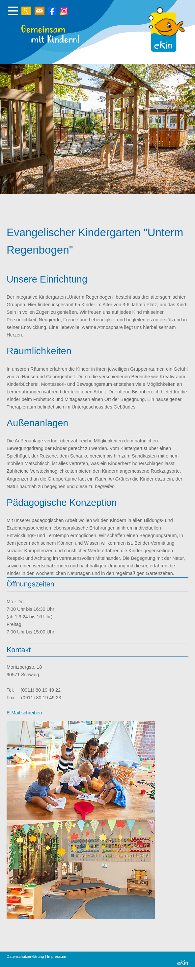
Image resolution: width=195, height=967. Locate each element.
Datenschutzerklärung (25, 956)
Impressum (56, 956)
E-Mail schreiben (24, 712)
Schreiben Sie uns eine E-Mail (39, 11)
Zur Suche (26, 11)
